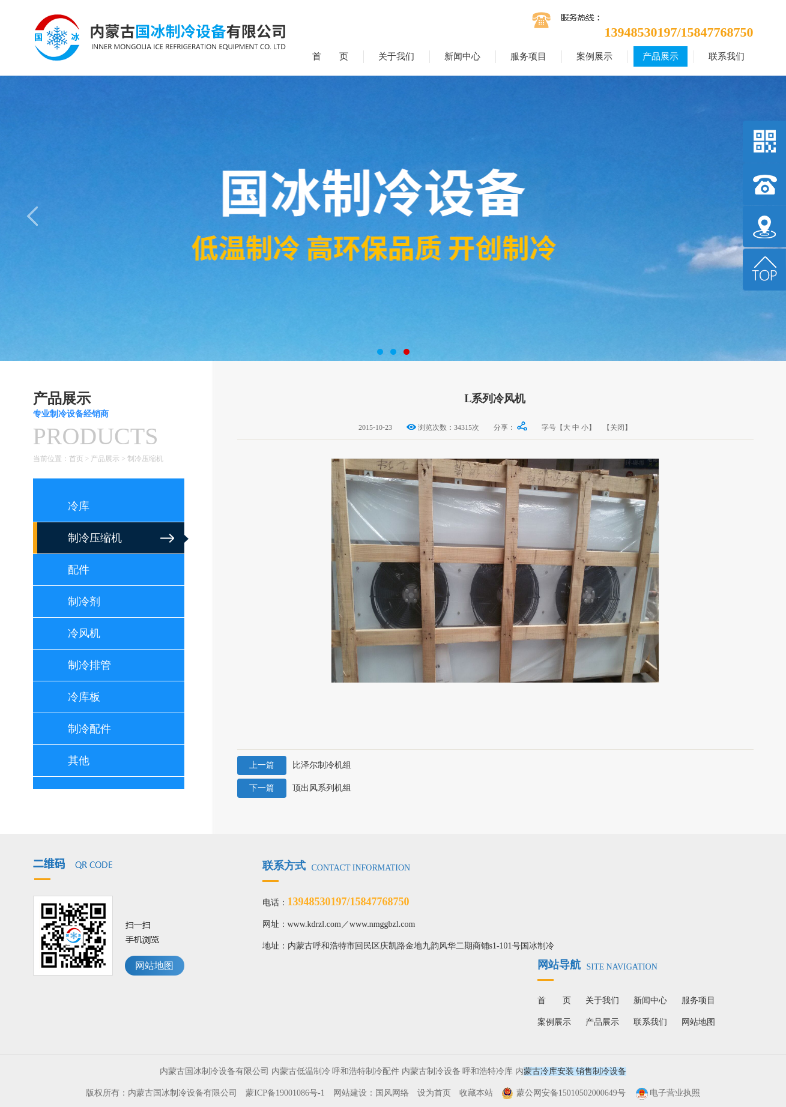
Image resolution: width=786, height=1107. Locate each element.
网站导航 (597, 965)
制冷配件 (89, 729)
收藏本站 (476, 1092)
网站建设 (350, 1092)
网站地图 (154, 966)
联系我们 (727, 56)
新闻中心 (462, 56)
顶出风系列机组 (294, 788)
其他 (78, 761)
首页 (76, 458)
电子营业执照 (667, 1092)
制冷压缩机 (145, 458)
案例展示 (594, 56)
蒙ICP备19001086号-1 (285, 1092)
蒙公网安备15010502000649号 (571, 1092)
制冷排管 (89, 665)
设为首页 (434, 1092)
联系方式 (336, 866)
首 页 (330, 56)
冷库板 (84, 697)
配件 (78, 570)
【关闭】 (617, 427)
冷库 (78, 506)
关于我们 (396, 56)
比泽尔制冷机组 (294, 765)
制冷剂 (84, 602)
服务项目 (528, 56)
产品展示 (660, 56)
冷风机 (84, 633)
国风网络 (392, 1092)
